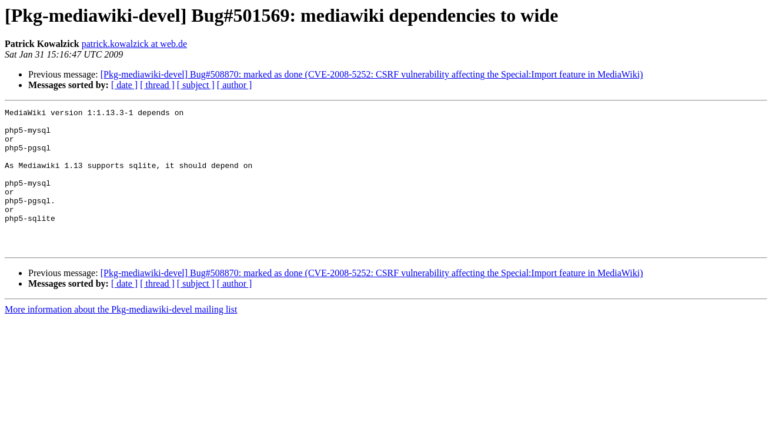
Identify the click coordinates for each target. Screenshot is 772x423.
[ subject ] (196, 85)
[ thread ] (157, 85)
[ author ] (234, 85)
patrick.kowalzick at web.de (134, 44)
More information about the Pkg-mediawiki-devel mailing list (121, 338)
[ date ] (124, 85)
